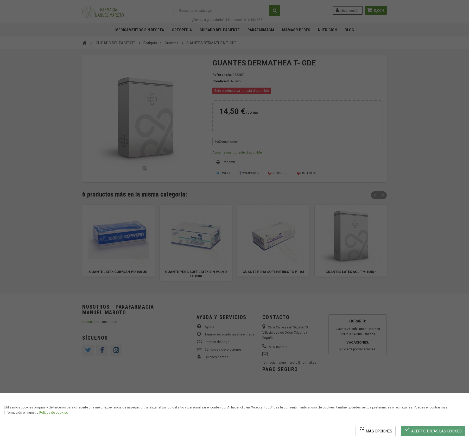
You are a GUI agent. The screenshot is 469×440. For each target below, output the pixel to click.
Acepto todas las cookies (433, 429)
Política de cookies (53, 413)
